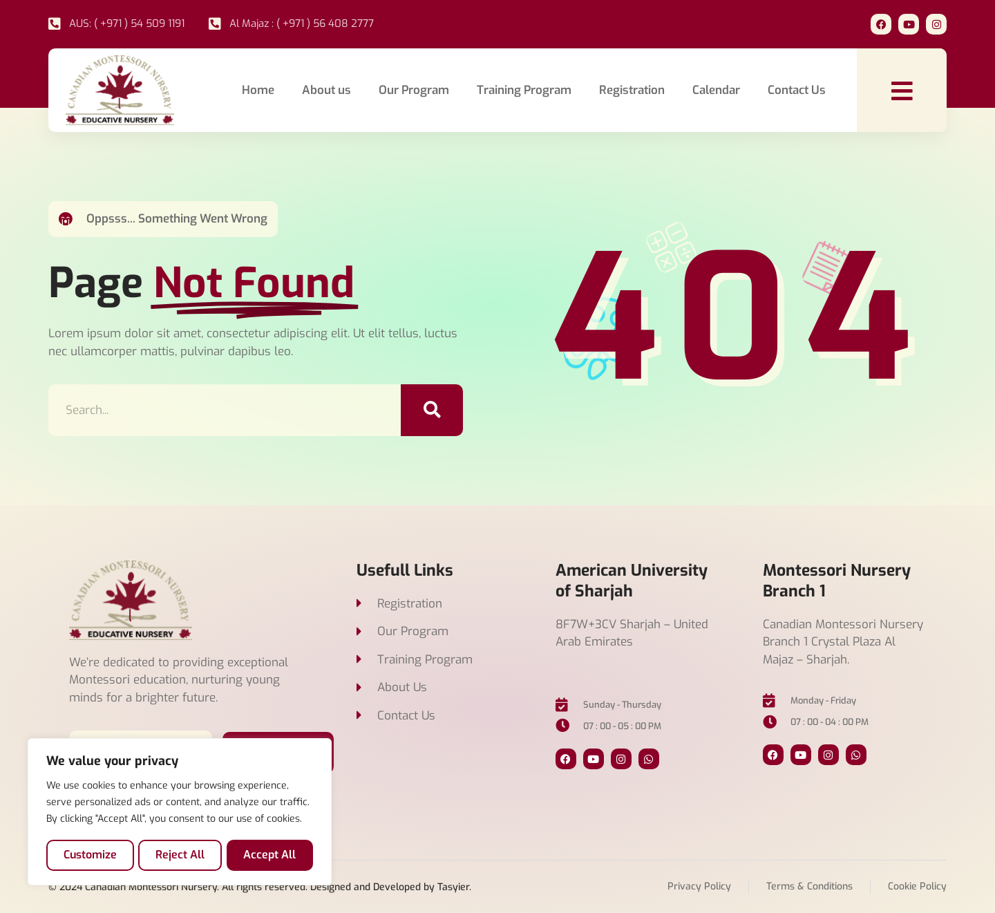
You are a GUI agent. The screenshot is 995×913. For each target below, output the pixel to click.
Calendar (716, 90)
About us (326, 90)
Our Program (414, 90)
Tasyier (453, 887)
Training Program (524, 90)
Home (258, 90)
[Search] (432, 410)
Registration (632, 90)
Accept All (270, 854)
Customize (89, 854)
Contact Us (797, 90)
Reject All (180, 854)
